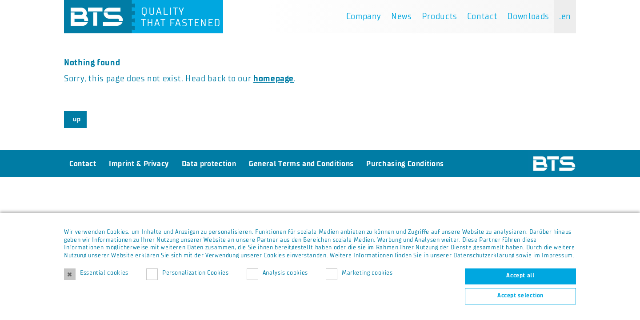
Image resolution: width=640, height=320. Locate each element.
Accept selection (520, 295)
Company (363, 16)
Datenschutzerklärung (484, 255)
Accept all (520, 275)
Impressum (557, 255)
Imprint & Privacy (139, 164)
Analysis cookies (285, 273)
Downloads (528, 16)
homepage (273, 78)
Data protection (209, 164)
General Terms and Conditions (301, 164)
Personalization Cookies (195, 273)
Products (439, 16)
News (401, 16)
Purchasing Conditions (405, 164)
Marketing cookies (367, 273)
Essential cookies (104, 273)
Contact (482, 16)
